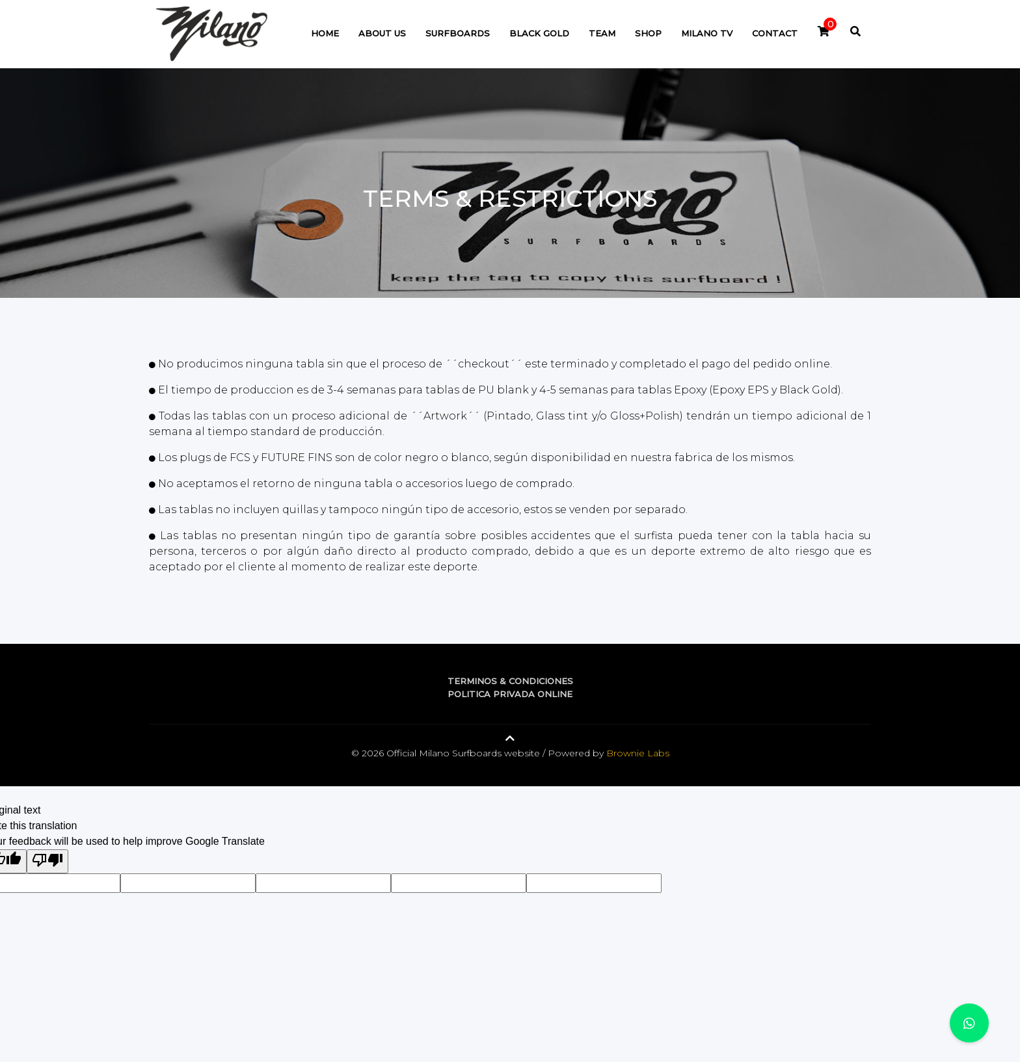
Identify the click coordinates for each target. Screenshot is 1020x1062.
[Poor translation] (47, 861)
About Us (382, 33)
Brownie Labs (637, 753)
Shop (648, 33)
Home (325, 33)
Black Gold (539, 33)
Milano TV (706, 33)
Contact (775, 33)
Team (602, 33)
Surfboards (457, 33)
